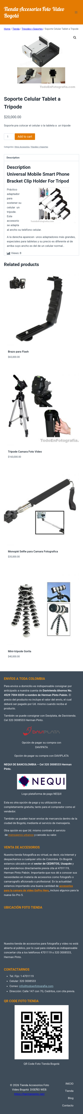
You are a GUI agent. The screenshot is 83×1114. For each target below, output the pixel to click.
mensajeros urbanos (21, 834)
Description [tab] (13, 157)
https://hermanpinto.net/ (29, 1094)
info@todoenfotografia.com (36, 986)
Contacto (68, 1105)
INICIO (69, 1083)
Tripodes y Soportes (39, 147)
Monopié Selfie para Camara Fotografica (33, 551)
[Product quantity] (9, 136)
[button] (75, 38)
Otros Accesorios (21, 147)
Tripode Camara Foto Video (25, 451)
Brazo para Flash (18, 351)
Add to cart (25, 136)
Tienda (69, 1090)
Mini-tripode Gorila (19, 651)
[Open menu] (76, 12)
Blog (71, 1098)
